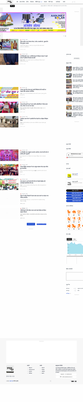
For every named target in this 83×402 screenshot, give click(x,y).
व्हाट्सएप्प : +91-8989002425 (66, 374)
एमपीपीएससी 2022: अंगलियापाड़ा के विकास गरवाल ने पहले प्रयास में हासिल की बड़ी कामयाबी (34, 57)
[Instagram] (8, 376)
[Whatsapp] (13, 376)
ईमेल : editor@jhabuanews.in (66, 377)
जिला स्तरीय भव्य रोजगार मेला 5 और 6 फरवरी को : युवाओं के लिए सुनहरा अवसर (34, 42)
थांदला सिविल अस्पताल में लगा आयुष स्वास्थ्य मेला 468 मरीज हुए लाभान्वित (34, 167)
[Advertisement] (76, 314)
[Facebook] (7, 376)
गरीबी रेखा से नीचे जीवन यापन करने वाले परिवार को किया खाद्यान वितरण (33, 211)
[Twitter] (10, 376)
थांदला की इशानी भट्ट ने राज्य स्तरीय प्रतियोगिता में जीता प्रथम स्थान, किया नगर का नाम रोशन (34, 105)
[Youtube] (12, 376)
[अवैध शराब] (71, 288)
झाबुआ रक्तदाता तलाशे (76, 201)
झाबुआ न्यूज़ (11, 381)
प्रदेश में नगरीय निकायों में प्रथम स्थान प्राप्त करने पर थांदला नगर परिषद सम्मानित (34, 196)
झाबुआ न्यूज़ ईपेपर (76, 190)
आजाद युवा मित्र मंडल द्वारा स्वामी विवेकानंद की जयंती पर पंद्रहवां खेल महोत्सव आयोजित (33, 90)
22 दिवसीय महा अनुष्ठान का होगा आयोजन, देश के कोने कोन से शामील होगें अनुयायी (34, 153)
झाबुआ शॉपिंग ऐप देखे (76, 198)
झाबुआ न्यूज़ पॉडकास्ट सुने (76, 193)
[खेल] (26, 87)
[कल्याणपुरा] (71, 290)
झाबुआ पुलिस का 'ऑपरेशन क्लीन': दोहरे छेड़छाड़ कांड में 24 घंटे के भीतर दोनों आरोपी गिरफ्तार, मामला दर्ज (62, 6)
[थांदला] (26, 39)
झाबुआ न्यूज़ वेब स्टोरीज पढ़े (77, 195)
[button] (72, 2)
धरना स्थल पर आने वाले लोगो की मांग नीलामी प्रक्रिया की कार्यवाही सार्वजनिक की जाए (32, 182)
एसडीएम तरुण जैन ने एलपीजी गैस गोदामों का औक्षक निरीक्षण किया (34, 119)
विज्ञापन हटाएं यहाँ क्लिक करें (41, 224)
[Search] (74, 2)
